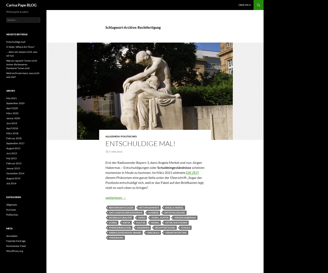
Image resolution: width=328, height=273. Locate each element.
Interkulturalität (120, 217)
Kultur (140, 222)
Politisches (129, 136)
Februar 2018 (14, 138)
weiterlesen (115, 198)
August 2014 (13, 178)
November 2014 (15, 173)
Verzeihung (116, 237)
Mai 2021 (11, 98)
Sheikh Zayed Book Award (125, 232)
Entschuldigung (174, 212)
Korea (113, 222)
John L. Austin (159, 217)
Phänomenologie (120, 227)
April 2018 (12, 128)
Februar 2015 (14, 163)
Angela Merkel (174, 207)
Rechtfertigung (165, 227)
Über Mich (244, 5)
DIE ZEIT (192, 172)
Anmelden (12, 236)
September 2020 (15, 103)
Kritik (126, 222)
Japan (141, 217)
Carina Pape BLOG (21, 5)
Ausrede (153, 212)
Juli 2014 (11, 183)
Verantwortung (176, 232)
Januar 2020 (13, 118)
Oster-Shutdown (176, 222)
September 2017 (15, 143)
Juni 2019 (11, 123)
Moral (155, 222)
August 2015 (13, 148)
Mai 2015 (11, 158)
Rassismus (143, 227)
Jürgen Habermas (185, 217)
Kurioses (11, 209)
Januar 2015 (13, 168)
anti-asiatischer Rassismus (125, 212)
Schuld (185, 227)
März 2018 (12, 133)
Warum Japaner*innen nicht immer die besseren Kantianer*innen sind (21, 64)
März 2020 (12, 113)
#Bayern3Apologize (121, 207)
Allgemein (112, 136)
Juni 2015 (11, 153)
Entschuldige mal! (140, 143)
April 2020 (12, 108)
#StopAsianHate (149, 207)
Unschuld (153, 232)
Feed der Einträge (16, 241)
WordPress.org (14, 251)
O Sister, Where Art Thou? (20, 46)
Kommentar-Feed (16, 246)
